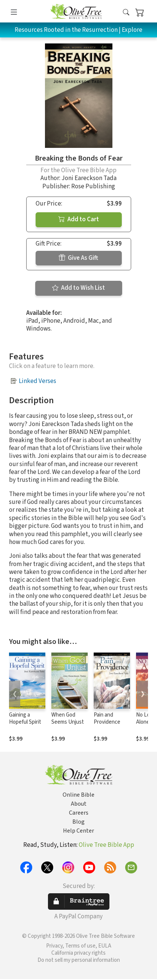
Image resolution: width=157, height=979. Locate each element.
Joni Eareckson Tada (89, 178)
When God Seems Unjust (67, 718)
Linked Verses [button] (37, 381)
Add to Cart (78, 219)
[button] (126, 13)
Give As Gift (78, 257)
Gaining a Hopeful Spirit (25, 718)
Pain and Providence (107, 718)
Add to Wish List (78, 287)
